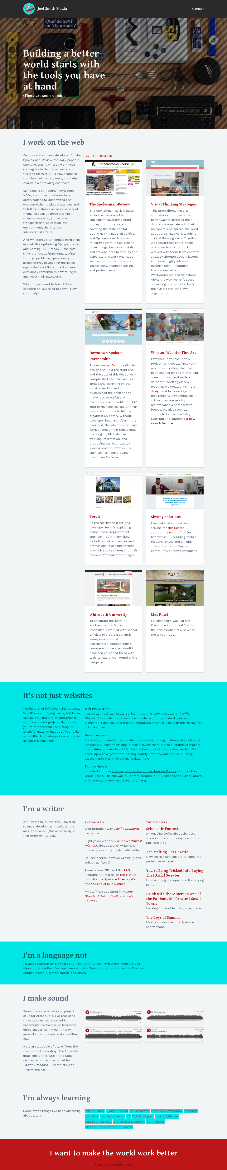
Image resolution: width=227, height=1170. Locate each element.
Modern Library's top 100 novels (109, 1127)
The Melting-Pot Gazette (167, 852)
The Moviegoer (143, 1116)
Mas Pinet (159, 614)
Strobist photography (166, 1111)
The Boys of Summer (163, 917)
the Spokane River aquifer (118, 879)
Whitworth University (108, 614)
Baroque (118, 365)
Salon (104, 896)
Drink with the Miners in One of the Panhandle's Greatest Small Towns (173, 899)
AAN (126, 870)
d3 (128, 1116)
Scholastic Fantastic (163, 829)
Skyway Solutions (166, 517)
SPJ (107, 870)
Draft (114, 896)
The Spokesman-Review (109, 204)
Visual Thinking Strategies (174, 204)
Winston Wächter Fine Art (173, 353)
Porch (94, 516)
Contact (198, 9)
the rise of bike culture (108, 884)
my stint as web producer (155, 713)
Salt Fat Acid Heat (98, 1121)
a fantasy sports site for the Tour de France (144, 771)
